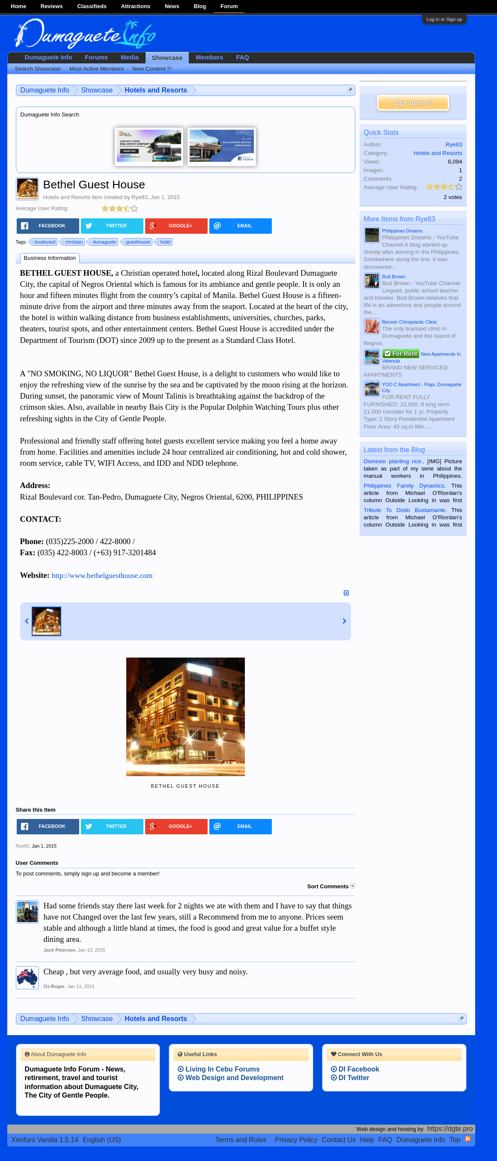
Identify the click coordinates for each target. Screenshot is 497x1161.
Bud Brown (393, 276)
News (172, 6)
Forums (96, 57)
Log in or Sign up (444, 19)
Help (367, 1139)
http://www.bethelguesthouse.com (102, 576)
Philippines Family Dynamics (404, 485)
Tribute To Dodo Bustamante (404, 510)
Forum (229, 6)
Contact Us (339, 1139)
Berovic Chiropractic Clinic (409, 321)
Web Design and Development (231, 1077)
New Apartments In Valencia (421, 356)
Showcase (167, 57)
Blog (200, 6)
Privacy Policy (296, 1139)
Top (455, 1139)
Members (209, 57)
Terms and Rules (240, 1139)
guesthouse (137, 242)
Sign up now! (412, 102)
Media (130, 57)
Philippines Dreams (402, 230)
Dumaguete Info (48, 57)
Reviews (52, 6)
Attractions (136, 6)
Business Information (50, 258)
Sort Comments (331, 886)
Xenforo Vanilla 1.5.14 (45, 1139)
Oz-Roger (54, 986)
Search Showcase (38, 68)
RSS (468, 1139)
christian (72, 242)
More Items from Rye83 (399, 219)
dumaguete (103, 242)
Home (18, 6)
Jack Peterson (60, 950)
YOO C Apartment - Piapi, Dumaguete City (422, 387)
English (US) (102, 1139)
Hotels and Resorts (67, 197)
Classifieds (92, 6)
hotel (164, 242)
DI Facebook (355, 1069)
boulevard (43, 242)
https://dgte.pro (450, 1128)
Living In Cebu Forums (219, 1069)
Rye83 (139, 197)
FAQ (242, 57)
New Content (152, 68)
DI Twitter (350, 1077)
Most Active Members (96, 68)
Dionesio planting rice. (393, 461)
